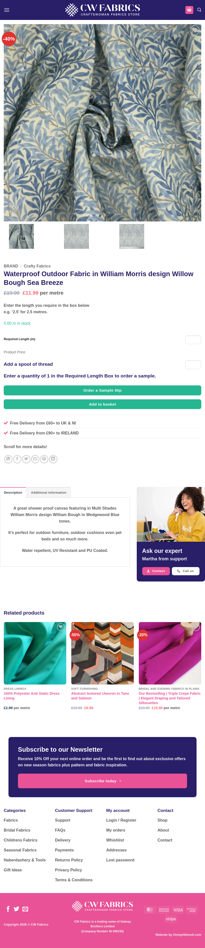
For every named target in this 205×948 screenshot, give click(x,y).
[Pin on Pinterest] (44, 459)
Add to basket (102, 404)
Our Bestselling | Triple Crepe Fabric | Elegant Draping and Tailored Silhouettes (170, 698)
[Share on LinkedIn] (53, 459)
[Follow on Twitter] (16, 909)
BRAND (11, 266)
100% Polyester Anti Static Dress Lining (32, 695)
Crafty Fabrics (37, 266)
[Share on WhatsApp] (8, 459)
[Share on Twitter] (26, 459)
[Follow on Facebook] (8, 909)
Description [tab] (13, 492)
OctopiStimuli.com (187, 935)
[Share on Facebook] (17, 459)
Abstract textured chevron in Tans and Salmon (100, 695)
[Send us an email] (25, 909)
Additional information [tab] (48, 492)
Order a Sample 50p (102, 390)
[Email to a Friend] (35, 459)
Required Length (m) (19, 339)
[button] (7, 10)
